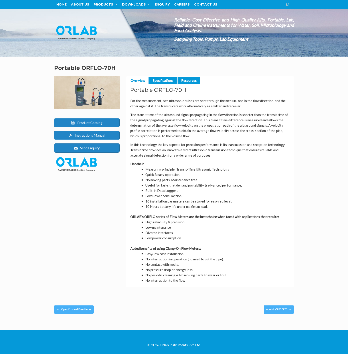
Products (106, 4)
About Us (80, 4)
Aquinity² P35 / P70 (278, 309)
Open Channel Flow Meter (74, 309)
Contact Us (205, 4)
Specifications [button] (163, 81)
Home (61, 4)
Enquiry (162, 4)
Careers (182, 4)
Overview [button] (137, 81)
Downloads (136, 4)
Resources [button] (189, 81)
